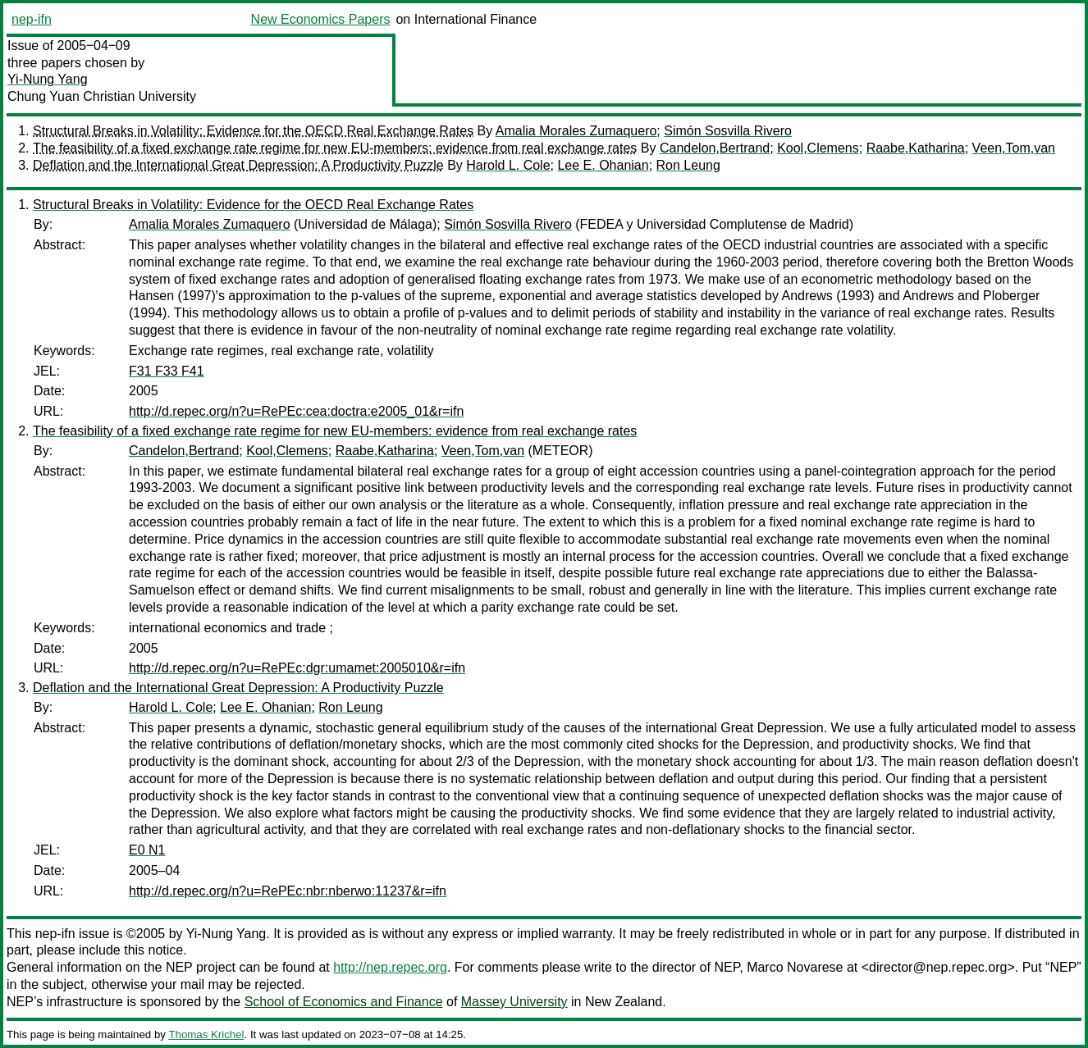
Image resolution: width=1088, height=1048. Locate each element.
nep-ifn (31, 19)
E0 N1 (147, 850)
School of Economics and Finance (344, 1002)
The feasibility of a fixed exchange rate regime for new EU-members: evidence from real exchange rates (335, 148)
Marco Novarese (795, 967)
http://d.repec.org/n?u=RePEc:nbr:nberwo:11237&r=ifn (287, 891)
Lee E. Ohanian (602, 165)
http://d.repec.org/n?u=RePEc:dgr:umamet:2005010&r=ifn (297, 668)
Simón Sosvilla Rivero (728, 131)
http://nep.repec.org (390, 967)
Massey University (514, 1002)
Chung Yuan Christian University (101, 96)
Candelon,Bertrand (715, 148)
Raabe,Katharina (915, 148)
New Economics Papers (321, 19)
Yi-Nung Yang (47, 79)
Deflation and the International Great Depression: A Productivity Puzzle (238, 165)
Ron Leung (688, 165)
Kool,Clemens (818, 148)
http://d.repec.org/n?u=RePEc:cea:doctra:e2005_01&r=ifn (296, 411)
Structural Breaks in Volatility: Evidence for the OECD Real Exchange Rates (253, 131)
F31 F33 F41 (166, 371)
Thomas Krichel (206, 1034)
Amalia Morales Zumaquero (576, 131)
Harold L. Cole (508, 165)
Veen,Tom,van (1013, 148)
